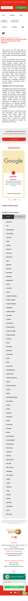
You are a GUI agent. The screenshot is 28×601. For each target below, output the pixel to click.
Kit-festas (4, 27)
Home (3, 37)
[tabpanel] (13, 174)
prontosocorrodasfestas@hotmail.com (14, 566)
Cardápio (3, 21)
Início (3, 15)
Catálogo (14, 27)
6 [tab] (19, 200)
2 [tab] (10, 200)
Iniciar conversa (14, 587)
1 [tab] (8, 200)
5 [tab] (17, 200)
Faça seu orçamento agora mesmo (7, 7)
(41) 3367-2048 (14, 562)
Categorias (9, 37)
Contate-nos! (14, 21)
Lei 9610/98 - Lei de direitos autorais (17, 523)
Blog (21, 15)
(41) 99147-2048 (14, 564)
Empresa (12, 15)
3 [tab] (13, 200)
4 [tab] (15, 200)
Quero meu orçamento (14, 139)
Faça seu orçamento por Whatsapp (21, 7)
